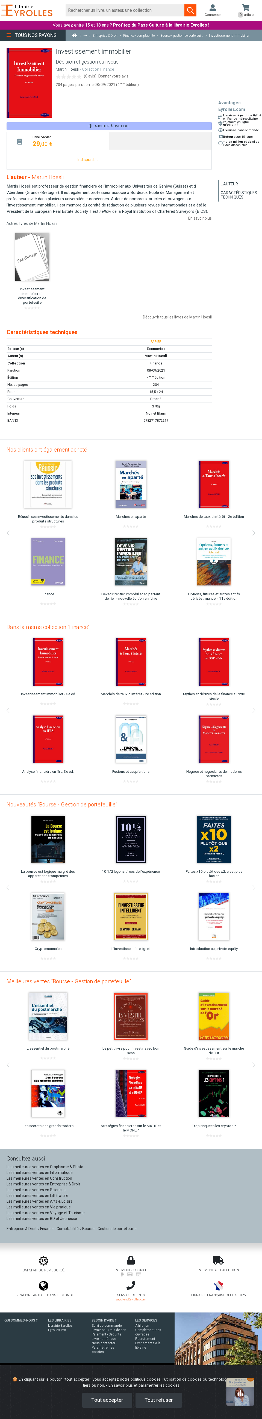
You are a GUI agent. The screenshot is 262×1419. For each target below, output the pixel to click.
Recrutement (145, 1339)
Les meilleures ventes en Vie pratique (39, 1207)
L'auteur (229, 184)
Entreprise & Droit (22, 1228)
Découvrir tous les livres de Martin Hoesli (177, 317)
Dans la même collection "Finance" (48, 627)
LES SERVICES (146, 1320)
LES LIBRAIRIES (60, 1320)
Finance (156, 363)
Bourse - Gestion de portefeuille (109, 1228)
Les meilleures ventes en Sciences (36, 1190)
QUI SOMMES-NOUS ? (21, 1320)
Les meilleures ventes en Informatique (40, 1172)
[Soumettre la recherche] (190, 10)
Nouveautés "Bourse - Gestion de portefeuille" (62, 804)
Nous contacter (103, 1343)
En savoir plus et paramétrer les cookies (143, 1385)
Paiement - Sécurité (106, 1334)
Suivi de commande (107, 1326)
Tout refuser (159, 1400)
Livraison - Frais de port (109, 1330)
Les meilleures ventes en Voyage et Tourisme (46, 1213)
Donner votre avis (113, 76)
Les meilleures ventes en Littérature (37, 1195)
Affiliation (142, 1326)
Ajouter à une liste (109, 126)
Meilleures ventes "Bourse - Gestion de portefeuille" (69, 981)
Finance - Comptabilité (59, 1228)
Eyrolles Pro (57, 1330)
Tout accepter (107, 1400)
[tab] (58, 141)
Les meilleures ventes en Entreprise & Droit (43, 1184)
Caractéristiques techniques (239, 195)
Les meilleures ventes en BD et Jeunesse (42, 1218)
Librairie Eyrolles (60, 1326)
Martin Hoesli (67, 69)
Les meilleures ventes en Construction (39, 1178)
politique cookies (146, 1379)
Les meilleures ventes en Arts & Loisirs (39, 1201)
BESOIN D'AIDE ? (104, 1320)
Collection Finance (98, 69)
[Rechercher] (125, 10)
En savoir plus (200, 218)
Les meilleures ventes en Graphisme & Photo (45, 1167)
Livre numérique (104, 1339)
